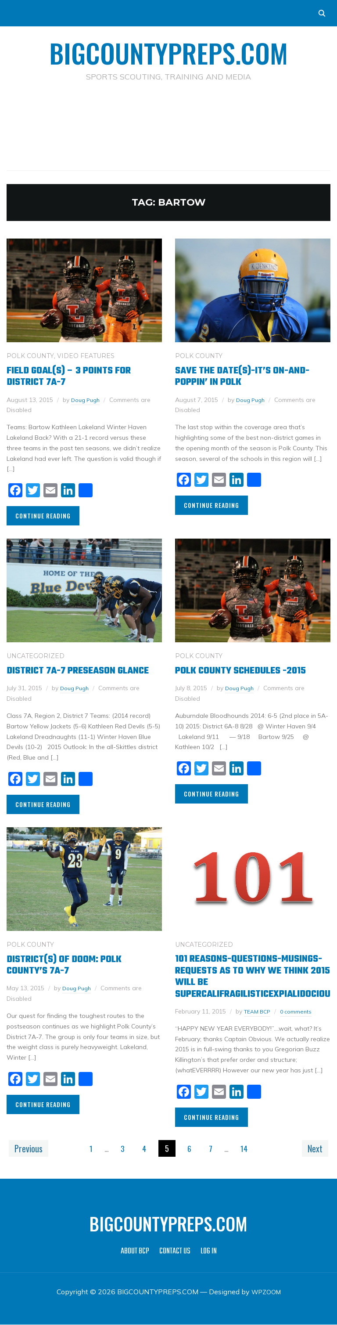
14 (248, 1149)
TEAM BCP (259, 1011)
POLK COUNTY (30, 356)
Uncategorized (36, 656)
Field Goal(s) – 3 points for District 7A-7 (69, 376)
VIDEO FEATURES (86, 356)
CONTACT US (174, 1252)
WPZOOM (266, 1292)
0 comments (301, 1011)
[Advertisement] (168, 112)
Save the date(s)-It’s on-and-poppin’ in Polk (242, 376)
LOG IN (209, 1252)
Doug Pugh (87, 400)
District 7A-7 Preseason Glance (78, 670)
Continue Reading (43, 515)
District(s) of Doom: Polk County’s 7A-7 (64, 965)
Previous (32, 1148)
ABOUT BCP (135, 1252)
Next (312, 1148)
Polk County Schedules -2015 (240, 670)
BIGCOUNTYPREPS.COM (168, 52)
